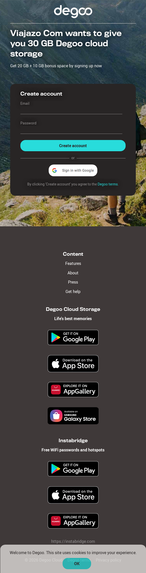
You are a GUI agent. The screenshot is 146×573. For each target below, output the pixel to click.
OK (76, 565)
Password (28, 123)
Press (73, 282)
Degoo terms (108, 184)
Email (25, 103)
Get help (73, 291)
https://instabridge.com (73, 541)
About (73, 273)
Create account (73, 145)
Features (73, 263)
